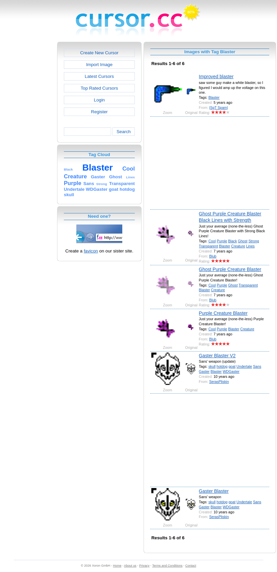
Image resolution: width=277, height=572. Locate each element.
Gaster (204, 371)
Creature (238, 246)
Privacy (144, 565)
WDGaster (231, 371)
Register (99, 111)
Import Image (99, 64)
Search (124, 131)
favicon (91, 250)
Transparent (208, 246)
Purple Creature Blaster (223, 313)
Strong (253, 241)
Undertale (244, 366)
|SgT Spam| (218, 108)
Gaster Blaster (214, 491)
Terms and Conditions (167, 565)
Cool (212, 241)
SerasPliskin (219, 382)
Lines (250, 246)
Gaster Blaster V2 (217, 355)
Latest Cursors (99, 76)
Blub (212, 256)
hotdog (222, 366)
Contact (190, 565)
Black (232, 241)
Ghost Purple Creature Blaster (230, 269)
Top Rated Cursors (99, 88)
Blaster (214, 97)
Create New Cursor (99, 52)
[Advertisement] (28, 143)
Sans (257, 366)
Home (117, 565)
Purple (222, 241)
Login (99, 99)
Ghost (242, 241)
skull (212, 366)
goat (231, 366)
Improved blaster (216, 76)
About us (130, 565)
